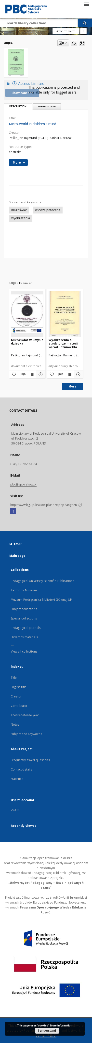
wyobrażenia (20, 218)
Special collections (24, 618)
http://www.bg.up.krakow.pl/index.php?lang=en (46, 505)
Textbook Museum (24, 590)
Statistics (17, 779)
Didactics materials (24, 637)
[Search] (85, 23)
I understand (47, 1030)
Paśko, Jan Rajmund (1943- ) (28, 138)
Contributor (19, 706)
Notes (15, 724)
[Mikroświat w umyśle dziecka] (27, 314)
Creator (16, 696)
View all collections (24, 651)
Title (14, 678)
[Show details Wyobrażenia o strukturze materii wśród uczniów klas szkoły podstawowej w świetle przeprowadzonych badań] (77, 374)
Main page (17, 556)
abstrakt (15, 152)
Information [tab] (47, 106)
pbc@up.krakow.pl (23, 484)
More (72, 386)
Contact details (21, 769)
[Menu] (86, 4)
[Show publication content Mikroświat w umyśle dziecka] (31, 374)
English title (19, 687)
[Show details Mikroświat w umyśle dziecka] (40, 374)
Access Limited (24, 83)
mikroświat (19, 210)
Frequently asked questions (30, 760)
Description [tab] (17, 106)
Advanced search (66, 31)
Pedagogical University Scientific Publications (42, 581)
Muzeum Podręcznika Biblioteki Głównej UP (41, 600)
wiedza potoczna (47, 210)
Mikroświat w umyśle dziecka (27, 342)
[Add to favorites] (74, 43)
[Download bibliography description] (22, 374)
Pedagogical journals (25, 628)
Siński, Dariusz (61, 138)
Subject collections (24, 609)
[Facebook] (13, 511)
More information (61, 1025)
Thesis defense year (25, 715)
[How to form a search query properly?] (83, 31)
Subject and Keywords (26, 734)
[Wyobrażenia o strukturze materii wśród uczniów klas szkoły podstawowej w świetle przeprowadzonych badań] (65, 314)
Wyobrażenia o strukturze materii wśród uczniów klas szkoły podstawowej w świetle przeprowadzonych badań (64, 343)
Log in (15, 809)
